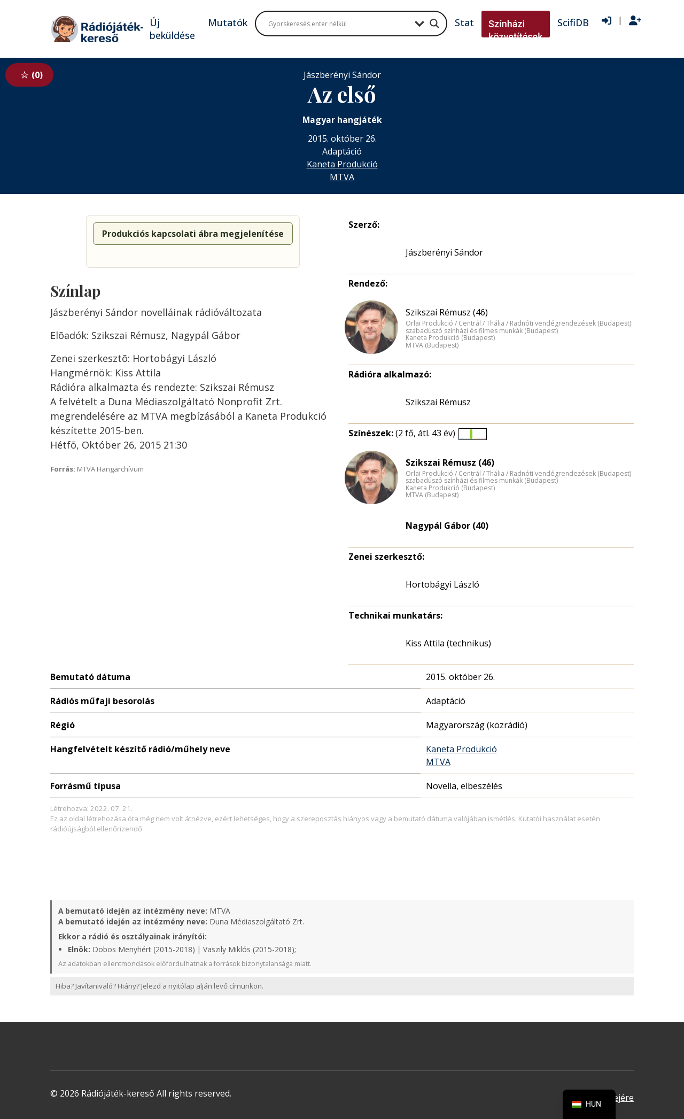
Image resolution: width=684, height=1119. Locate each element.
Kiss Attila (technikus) (448, 643)
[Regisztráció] (635, 21)
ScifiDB (573, 22)
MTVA (342, 177)
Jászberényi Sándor (444, 252)
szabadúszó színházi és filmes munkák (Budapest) (482, 331)
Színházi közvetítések (515, 30)
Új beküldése (172, 29)
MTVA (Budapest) (432, 345)
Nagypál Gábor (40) (447, 525)
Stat (464, 22)
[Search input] (338, 23)
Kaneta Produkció (342, 164)
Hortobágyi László (442, 584)
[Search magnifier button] (434, 23)
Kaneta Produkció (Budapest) (450, 338)
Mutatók (227, 22)
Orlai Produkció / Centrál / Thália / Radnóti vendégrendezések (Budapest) (518, 323)
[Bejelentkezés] (606, 21)
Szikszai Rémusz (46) (447, 312)
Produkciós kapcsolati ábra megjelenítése (193, 234)
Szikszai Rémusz (438, 402)
